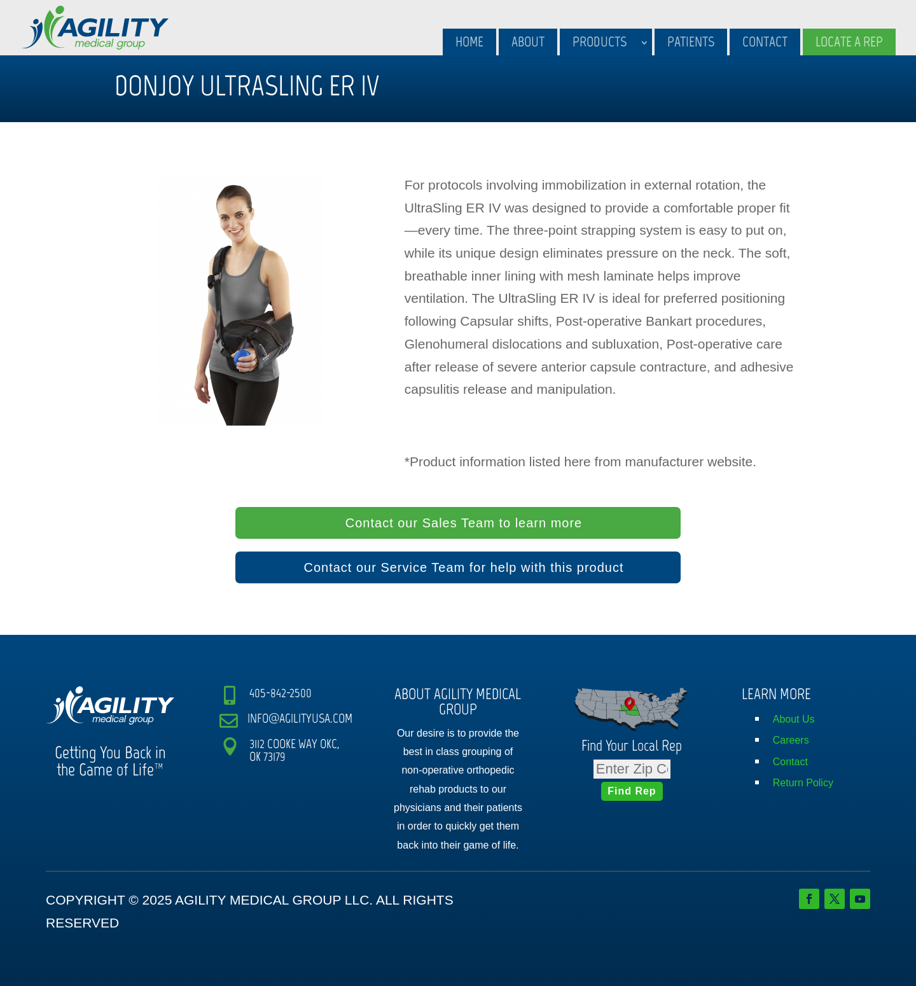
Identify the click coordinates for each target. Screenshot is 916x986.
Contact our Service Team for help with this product (463, 567)
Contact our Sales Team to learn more (463, 523)
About (528, 41)
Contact (765, 41)
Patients (690, 41)
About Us (794, 719)
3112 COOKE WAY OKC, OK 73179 (294, 750)
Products (599, 41)
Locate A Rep (849, 41)
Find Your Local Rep (631, 745)
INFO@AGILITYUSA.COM (299, 718)
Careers (791, 740)
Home (469, 41)
